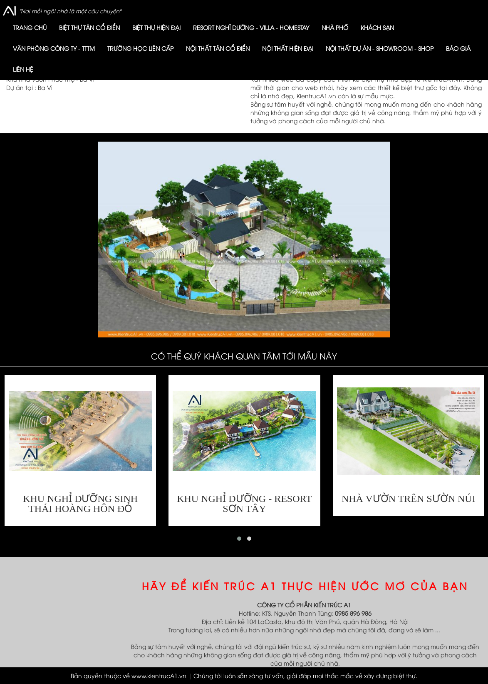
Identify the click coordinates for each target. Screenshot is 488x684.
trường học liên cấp (140, 48)
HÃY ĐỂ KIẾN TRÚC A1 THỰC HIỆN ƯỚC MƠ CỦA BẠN (305, 585)
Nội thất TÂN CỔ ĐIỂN (218, 48)
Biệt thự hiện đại (156, 27)
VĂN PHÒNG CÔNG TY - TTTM (54, 48)
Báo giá (458, 48)
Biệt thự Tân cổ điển (89, 27)
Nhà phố (335, 27)
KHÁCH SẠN (377, 27)
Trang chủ (30, 27)
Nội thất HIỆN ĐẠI (287, 48)
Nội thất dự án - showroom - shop (380, 48)
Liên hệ (23, 69)
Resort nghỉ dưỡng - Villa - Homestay (251, 27)
